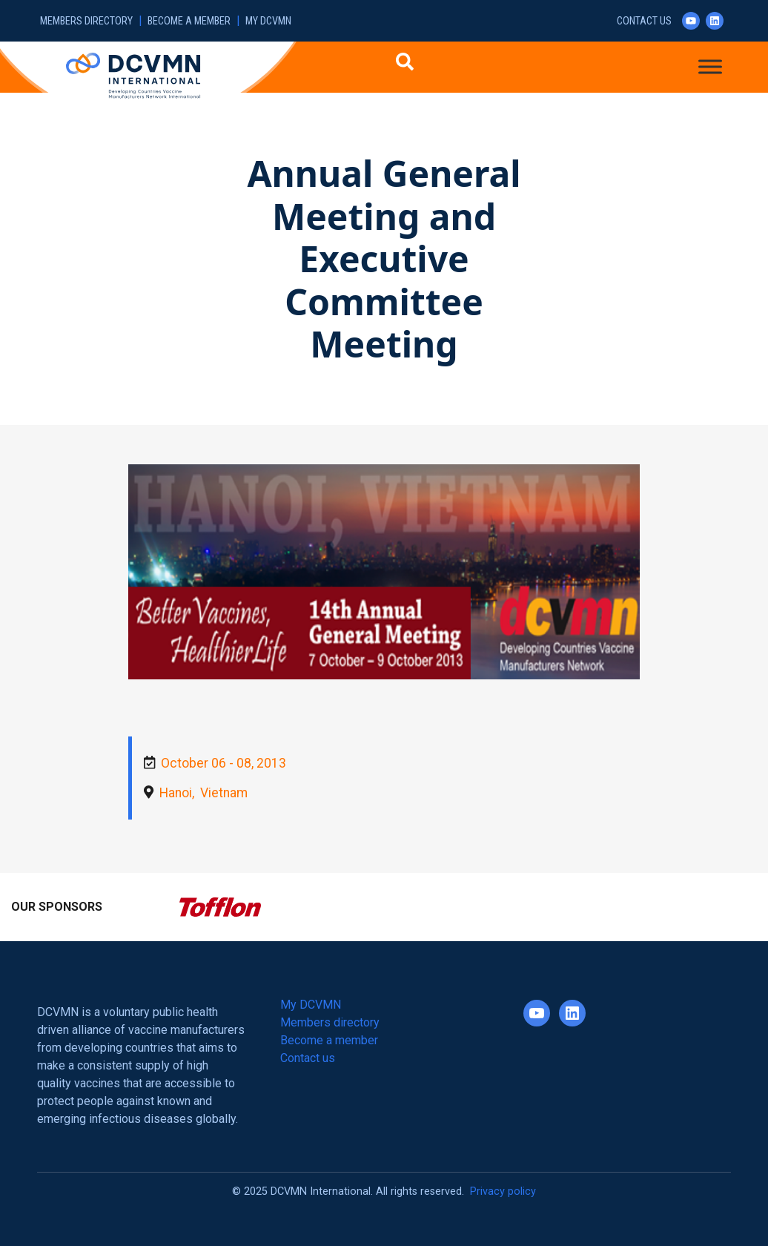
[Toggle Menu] (710, 66)
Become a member (189, 21)
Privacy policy (503, 1191)
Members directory (86, 21)
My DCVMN (268, 21)
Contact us (644, 21)
